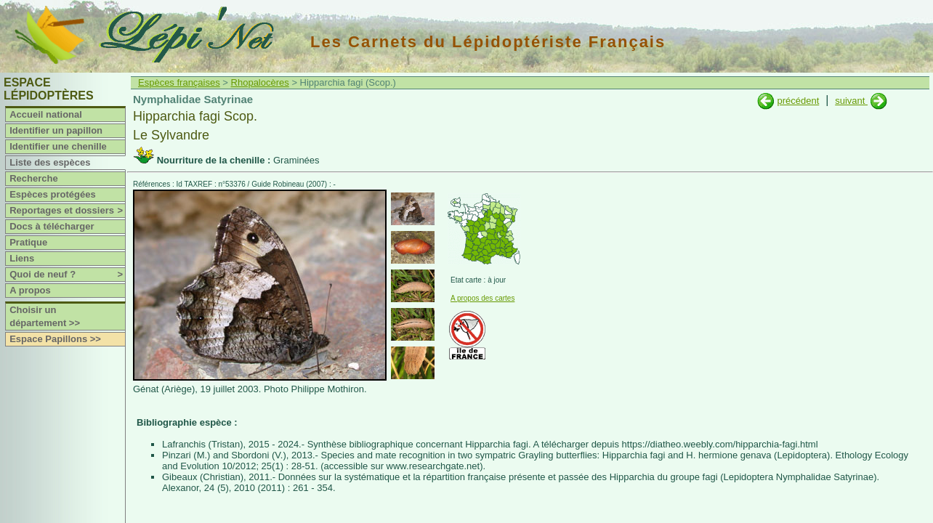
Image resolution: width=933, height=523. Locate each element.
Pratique (28, 242)
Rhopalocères (260, 82)
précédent (798, 100)
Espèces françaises (179, 82)
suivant (851, 100)
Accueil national (45, 114)
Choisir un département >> (44, 316)
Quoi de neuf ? (67, 274)
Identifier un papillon (55, 130)
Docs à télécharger (51, 226)
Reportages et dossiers (67, 210)
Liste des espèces (49, 162)
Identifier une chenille (58, 146)
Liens (21, 258)
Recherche (33, 178)
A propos (30, 290)
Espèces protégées (52, 194)
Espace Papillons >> (55, 338)
